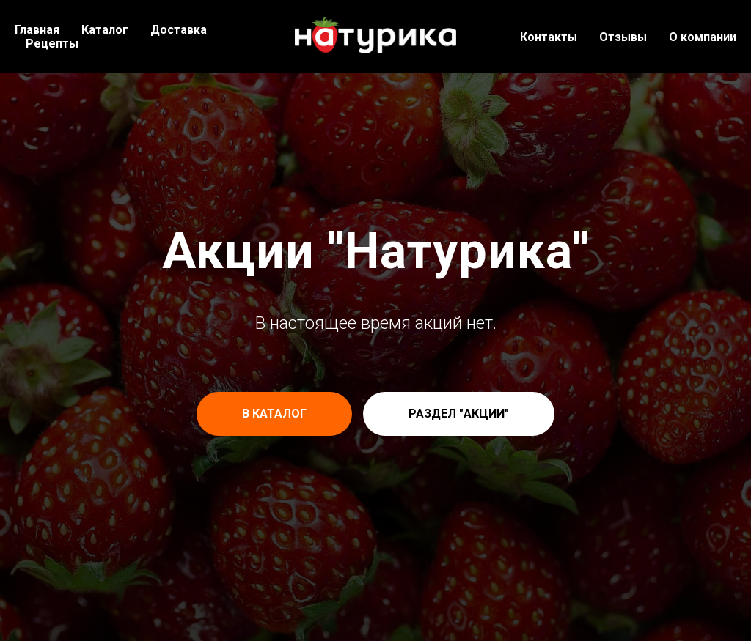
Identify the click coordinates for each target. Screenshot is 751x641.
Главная (37, 30)
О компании (702, 37)
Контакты (548, 37)
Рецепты (52, 44)
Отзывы (623, 37)
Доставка (178, 30)
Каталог (104, 30)
